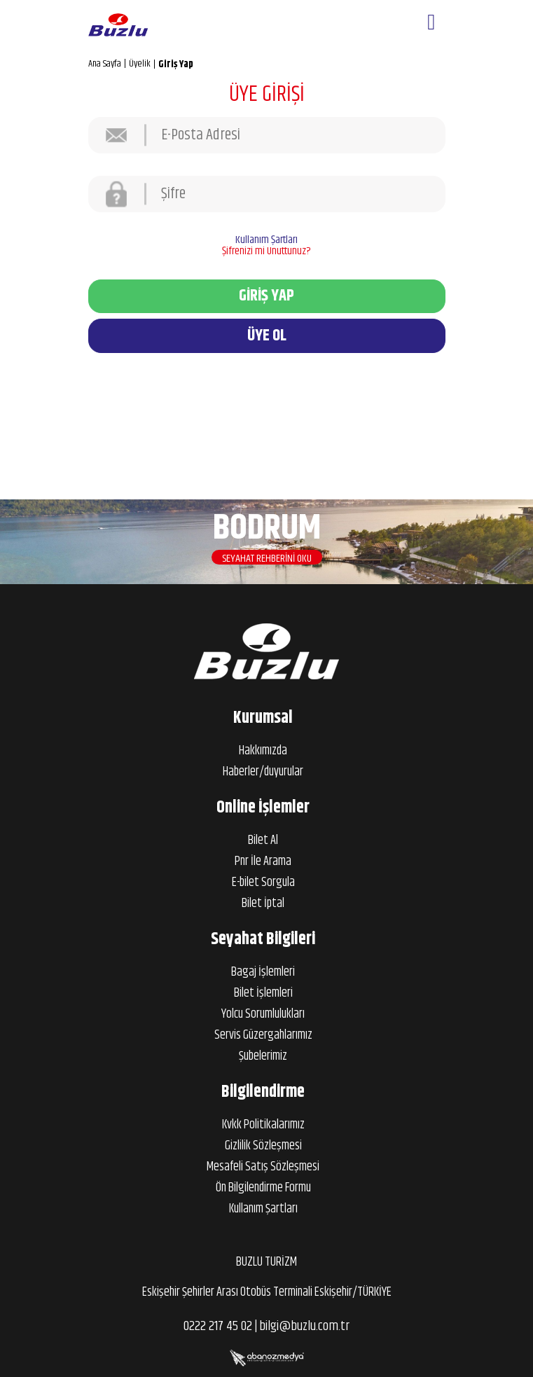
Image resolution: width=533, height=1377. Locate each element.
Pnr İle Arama (263, 861)
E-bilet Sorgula (263, 882)
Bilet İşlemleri (263, 993)
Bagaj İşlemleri (263, 972)
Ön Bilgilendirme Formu (263, 1188)
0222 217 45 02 (218, 1326)
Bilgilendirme (263, 1092)
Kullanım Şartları (266, 240)
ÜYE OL (266, 336)
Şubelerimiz (263, 1056)
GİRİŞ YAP (266, 296)
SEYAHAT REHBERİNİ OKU (267, 561)
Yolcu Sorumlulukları (263, 1014)
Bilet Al (263, 840)
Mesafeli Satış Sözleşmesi (263, 1167)
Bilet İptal (263, 903)
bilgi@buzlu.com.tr (304, 1326)
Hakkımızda (263, 751)
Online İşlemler (263, 807)
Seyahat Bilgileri (263, 939)
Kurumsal (263, 718)
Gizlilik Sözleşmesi (263, 1146)
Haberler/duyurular (263, 772)
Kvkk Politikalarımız (263, 1125)
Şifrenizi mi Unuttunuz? (266, 251)
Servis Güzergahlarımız (263, 1035)
